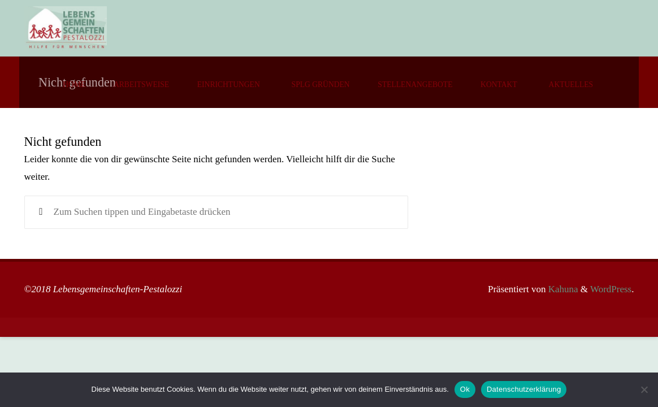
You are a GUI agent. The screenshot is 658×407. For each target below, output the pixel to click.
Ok (465, 389)
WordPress (610, 289)
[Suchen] (41, 213)
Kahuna (562, 289)
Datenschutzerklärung (524, 389)
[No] (644, 389)
